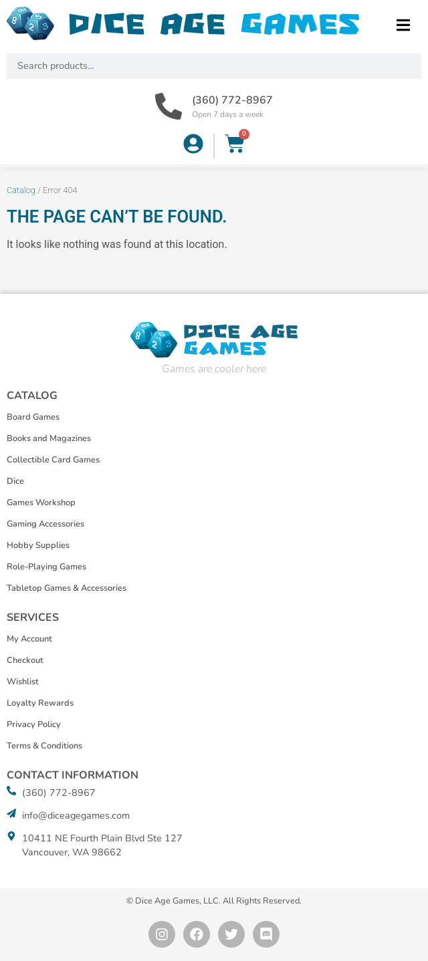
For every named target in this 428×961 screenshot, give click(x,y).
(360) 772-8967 (232, 100)
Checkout (25, 660)
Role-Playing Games (46, 567)
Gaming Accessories (45, 524)
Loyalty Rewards (40, 703)
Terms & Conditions (44, 746)
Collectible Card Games (53, 460)
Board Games (33, 417)
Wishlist (23, 682)
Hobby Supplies (38, 545)
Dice (15, 481)
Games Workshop (41, 503)
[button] (403, 25)
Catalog (21, 190)
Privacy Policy (34, 724)
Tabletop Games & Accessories (66, 588)
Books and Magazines (49, 438)
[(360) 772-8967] (168, 106)
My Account (29, 639)
